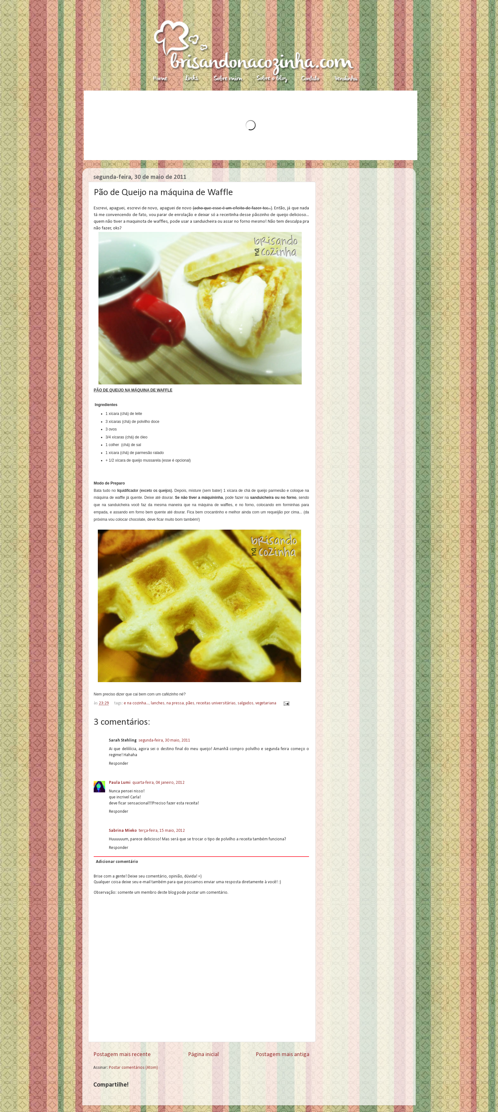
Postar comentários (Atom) (133, 1068)
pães (190, 703)
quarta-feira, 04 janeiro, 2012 (158, 783)
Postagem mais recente (122, 1055)
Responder (118, 764)
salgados (245, 703)
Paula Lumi (120, 783)
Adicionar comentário (117, 862)
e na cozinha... (136, 703)
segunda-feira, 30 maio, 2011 (164, 740)
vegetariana (265, 703)
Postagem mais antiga (282, 1055)
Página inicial (203, 1055)
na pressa (175, 703)
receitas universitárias (216, 703)
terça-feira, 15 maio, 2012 (162, 831)
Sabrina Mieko (123, 831)
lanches (158, 703)
